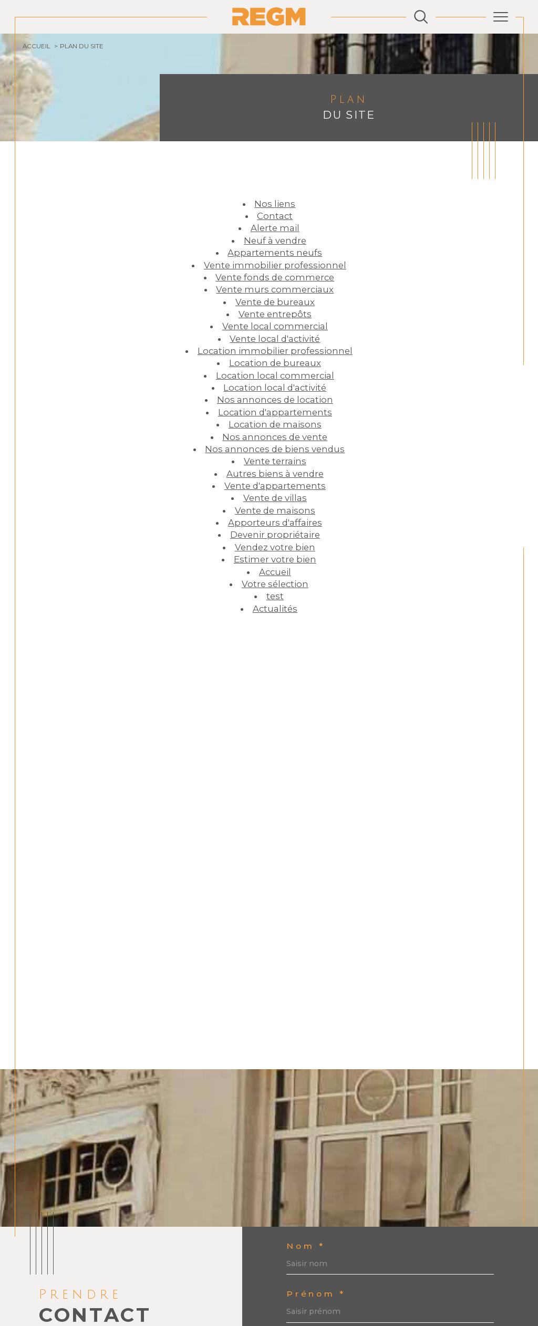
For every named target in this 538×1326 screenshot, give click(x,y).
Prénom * (315, 1294)
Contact (275, 216)
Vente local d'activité (275, 338)
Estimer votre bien (275, 559)
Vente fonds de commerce (274, 277)
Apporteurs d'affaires (275, 522)
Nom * (305, 1246)
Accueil (36, 46)
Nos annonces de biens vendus (275, 449)
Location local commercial (275, 375)
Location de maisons (275, 424)
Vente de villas (275, 498)
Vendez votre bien (275, 547)
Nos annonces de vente (274, 437)
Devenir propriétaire (275, 534)
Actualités (275, 608)
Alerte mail (275, 228)
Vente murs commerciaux (275, 289)
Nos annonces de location (275, 399)
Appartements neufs (274, 252)
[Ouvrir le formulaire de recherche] (420, 16)
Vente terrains (275, 461)
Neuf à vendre (275, 240)
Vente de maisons (275, 510)
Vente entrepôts (275, 314)
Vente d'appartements (275, 486)
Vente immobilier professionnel (275, 265)
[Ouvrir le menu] (500, 17)
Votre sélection (275, 584)
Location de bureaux (275, 363)
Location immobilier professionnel (275, 351)
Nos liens (274, 204)
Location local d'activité (274, 387)
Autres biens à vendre (275, 473)
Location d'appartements (275, 412)
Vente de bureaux (275, 302)
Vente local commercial (275, 326)
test (275, 596)
